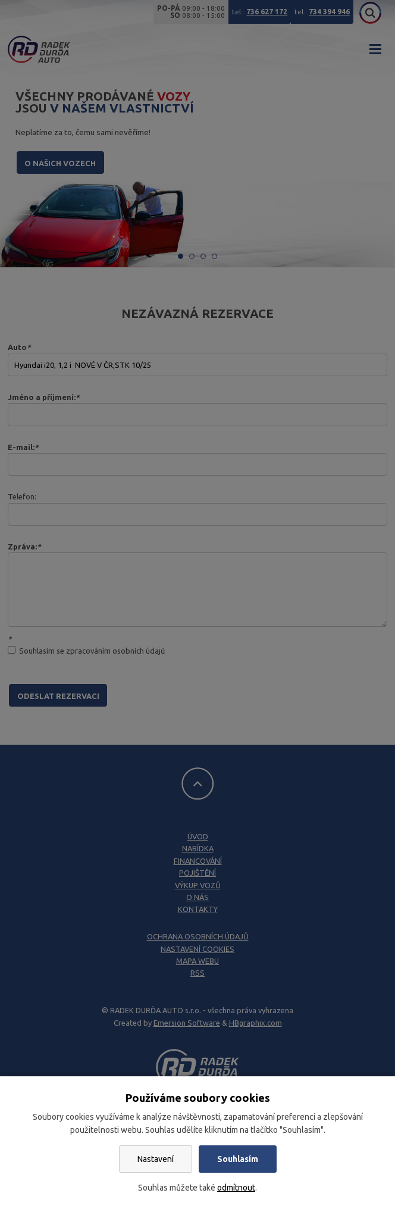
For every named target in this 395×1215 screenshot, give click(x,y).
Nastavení (155, 1159)
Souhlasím (237, 1159)
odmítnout (236, 1187)
